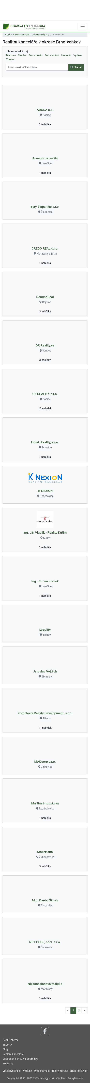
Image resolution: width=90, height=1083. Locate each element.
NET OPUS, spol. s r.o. (45, 942)
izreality (45, 630)
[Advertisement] (45, 10)
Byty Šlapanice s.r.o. (45, 207)
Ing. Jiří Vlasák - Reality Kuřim (45, 532)
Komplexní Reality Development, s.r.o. (45, 713)
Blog (5, 1049)
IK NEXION (45, 491)
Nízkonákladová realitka (45, 984)
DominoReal (45, 297)
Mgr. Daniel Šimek (45, 900)
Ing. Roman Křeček (45, 581)
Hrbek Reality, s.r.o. (45, 442)
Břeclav (22, 55)
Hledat (76, 67)
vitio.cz (27, 1070)
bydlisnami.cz (42, 1070)
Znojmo (10, 59)
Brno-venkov (51, 55)
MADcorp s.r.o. (45, 762)
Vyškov (77, 55)
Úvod (7, 34)
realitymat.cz (60, 1070)
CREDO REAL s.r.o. (45, 248)
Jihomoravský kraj (41, 34)
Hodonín (66, 55)
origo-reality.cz (78, 1070)
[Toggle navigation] (82, 26)
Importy (7, 1044)
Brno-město (35, 55)
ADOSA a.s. (45, 110)
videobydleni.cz (12, 1070)
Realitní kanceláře (21, 34)
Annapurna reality (45, 158)
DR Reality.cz (45, 345)
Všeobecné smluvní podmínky (20, 1058)
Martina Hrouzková (45, 803)
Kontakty (8, 1063)
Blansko (11, 55)
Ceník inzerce (11, 1040)
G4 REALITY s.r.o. (45, 394)
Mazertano (45, 852)
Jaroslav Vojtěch (45, 671)
